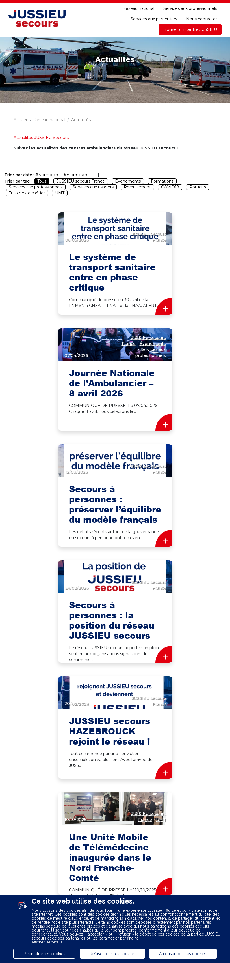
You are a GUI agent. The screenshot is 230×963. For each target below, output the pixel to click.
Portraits (197, 187)
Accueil (21, 119)
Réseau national (138, 8)
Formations (162, 181)
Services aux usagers (93, 187)
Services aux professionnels (190, 8)
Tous (41, 181)
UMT (59, 193)
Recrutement (137, 187)
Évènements (128, 181)
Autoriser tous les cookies (183, 953)
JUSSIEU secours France (81, 181)
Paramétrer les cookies (44, 953)
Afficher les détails (47, 942)
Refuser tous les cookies (112, 953)
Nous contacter (201, 19)
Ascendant (47, 174)
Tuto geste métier (27, 193)
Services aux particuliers (154, 19)
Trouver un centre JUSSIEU (190, 29)
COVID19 (170, 187)
